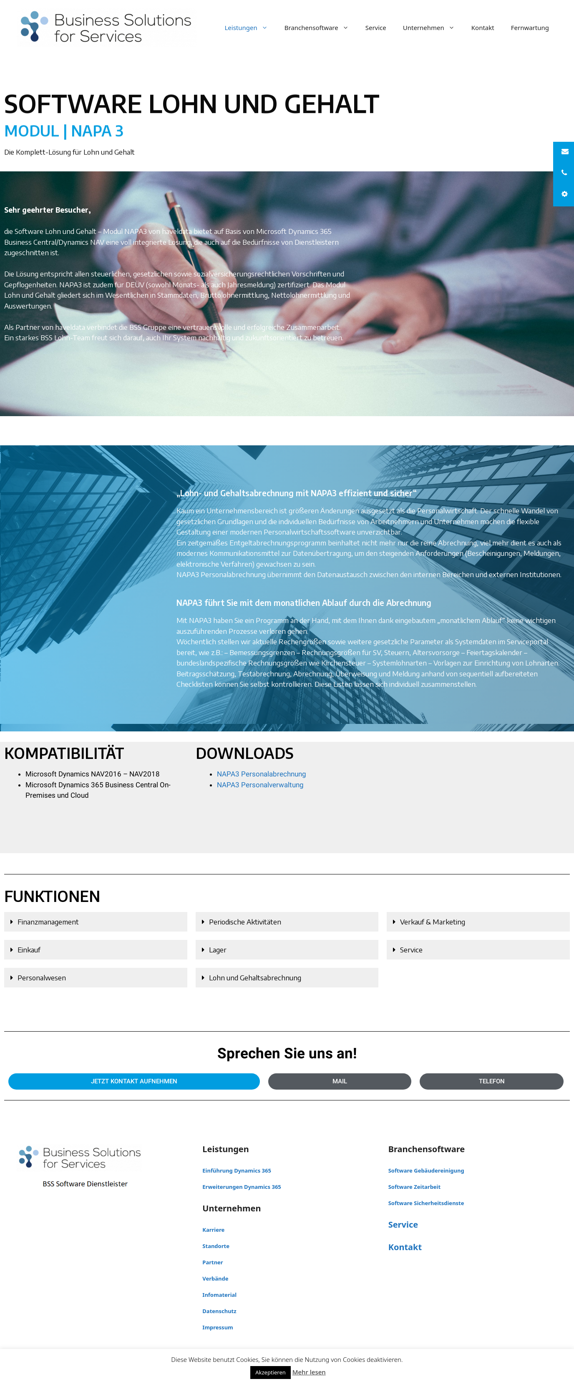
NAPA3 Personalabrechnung (261, 774)
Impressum (217, 1327)
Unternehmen (433, 27)
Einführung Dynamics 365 (236, 1170)
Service (375, 27)
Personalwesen (42, 977)
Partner (212, 1262)
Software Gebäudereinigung (426, 1170)
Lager (218, 949)
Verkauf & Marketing (432, 921)
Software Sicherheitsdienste (426, 1203)
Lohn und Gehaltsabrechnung (255, 977)
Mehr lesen (309, 1372)
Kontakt (482, 27)
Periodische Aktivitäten (245, 921)
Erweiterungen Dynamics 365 (241, 1187)
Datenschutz (219, 1311)
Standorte (215, 1246)
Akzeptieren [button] (270, 1372)
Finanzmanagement (48, 921)
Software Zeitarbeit (414, 1187)
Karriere (213, 1229)
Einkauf (29, 949)
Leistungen (250, 27)
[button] (95, 922)
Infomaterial (219, 1295)
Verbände (215, 1278)
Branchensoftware (320, 27)
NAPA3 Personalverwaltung (260, 785)
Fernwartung (530, 27)
